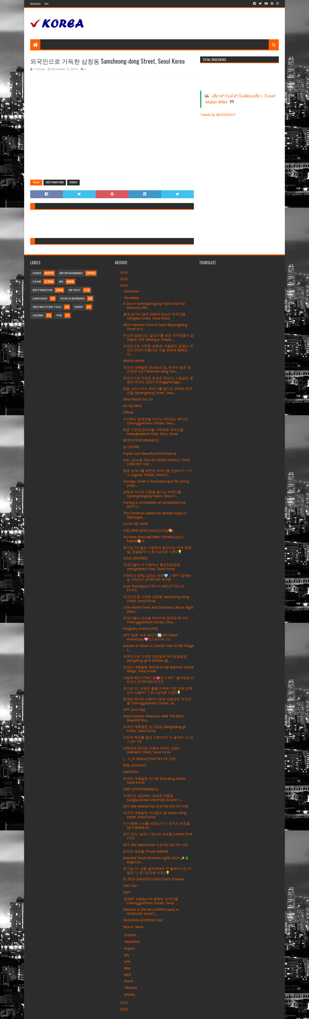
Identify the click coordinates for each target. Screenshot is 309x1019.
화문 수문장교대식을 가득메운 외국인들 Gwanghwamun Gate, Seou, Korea (153, 432)
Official (128, 412)
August (130, 948)
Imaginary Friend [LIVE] (140, 629)
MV (61, 281)
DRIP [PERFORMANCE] (140, 789)
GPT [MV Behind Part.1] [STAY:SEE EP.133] (155, 845)
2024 (124, 285)
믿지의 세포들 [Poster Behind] (145, 851)
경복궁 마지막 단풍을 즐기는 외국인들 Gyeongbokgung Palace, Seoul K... (152, 494)
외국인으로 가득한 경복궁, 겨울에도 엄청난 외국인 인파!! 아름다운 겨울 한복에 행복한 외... (158, 350)
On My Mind (132, 406)
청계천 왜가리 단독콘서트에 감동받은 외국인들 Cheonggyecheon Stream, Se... (157, 701)
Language (40, 298)
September (132, 942)
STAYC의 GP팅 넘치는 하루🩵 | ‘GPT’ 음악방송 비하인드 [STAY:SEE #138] (157, 578)
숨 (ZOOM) (131, 447)
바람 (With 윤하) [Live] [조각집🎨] (148, 530)
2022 (124, 1009)
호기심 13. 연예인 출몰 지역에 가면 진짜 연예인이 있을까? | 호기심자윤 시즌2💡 (157, 690)
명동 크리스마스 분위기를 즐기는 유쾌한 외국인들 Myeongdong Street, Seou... (157, 391)
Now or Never (133, 927)
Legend (38, 315)
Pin (59, 315)
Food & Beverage (72, 298)
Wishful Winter (134, 361)
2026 (124, 272)
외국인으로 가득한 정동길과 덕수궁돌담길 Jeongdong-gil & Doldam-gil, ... (155, 658)
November (132, 298)
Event (79, 307)
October (130, 935)
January (130, 994)
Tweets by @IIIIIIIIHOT (218, 115)
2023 (124, 1003)
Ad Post (75, 290)
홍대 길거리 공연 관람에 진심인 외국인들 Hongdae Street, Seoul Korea (154, 316)
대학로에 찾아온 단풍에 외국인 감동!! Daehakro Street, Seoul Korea (151, 750)
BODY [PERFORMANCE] (141, 440)
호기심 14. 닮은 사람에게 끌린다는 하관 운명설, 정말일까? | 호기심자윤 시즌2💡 (157, 550)
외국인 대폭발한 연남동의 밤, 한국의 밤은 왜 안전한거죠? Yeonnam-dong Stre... (157, 370)
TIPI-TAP (130, 886)
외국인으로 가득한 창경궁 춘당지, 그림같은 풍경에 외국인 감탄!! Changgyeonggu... (158, 380)
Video (73, 182)
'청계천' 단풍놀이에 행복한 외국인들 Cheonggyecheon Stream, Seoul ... (150, 901)
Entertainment (71, 273)
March (129, 981)
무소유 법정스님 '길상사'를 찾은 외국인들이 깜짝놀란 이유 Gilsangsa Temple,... (158, 337)
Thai (46, 4)
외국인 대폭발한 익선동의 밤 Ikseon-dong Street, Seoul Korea (154, 815)
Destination (54, 182)
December (132, 291)
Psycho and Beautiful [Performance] (149, 453)
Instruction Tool (47, 307)
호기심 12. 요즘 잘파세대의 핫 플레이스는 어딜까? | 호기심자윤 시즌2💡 (157, 871)
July (127, 955)
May (127, 968)
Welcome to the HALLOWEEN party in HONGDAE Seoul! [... (151, 912)
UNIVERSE (131, 772)
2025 (124, 279)
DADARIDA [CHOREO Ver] (142, 920)
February (131, 988)
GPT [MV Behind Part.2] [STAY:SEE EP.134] (155, 806)
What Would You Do (138, 399)
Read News (35, 4)
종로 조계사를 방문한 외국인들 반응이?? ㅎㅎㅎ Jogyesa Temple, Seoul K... (157, 473)
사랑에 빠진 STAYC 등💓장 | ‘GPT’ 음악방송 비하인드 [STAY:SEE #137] (158, 680)
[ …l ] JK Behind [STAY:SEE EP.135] (149, 759)
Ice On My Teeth (135, 524)
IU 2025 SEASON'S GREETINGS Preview (153, 879)
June (128, 961)
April (128, 975)
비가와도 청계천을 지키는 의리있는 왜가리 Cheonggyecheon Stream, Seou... (155, 421)
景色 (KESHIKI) (134, 765)
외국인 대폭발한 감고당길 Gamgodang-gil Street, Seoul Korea (154, 729)
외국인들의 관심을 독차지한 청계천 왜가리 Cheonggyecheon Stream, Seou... (155, 620)
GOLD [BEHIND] (135, 558)
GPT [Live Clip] (134, 710)
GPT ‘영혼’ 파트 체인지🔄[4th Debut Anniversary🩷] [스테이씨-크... (150, 637)
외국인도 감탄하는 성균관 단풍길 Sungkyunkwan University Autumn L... (153, 798)
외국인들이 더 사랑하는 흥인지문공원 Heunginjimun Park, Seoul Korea (151, 567)
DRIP (127, 892)
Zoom (37, 281)
